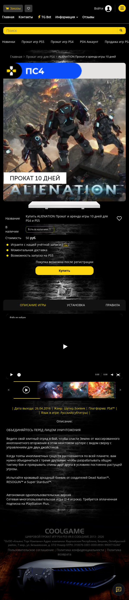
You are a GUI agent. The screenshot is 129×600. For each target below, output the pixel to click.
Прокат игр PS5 (33, 42)
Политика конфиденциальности (80, 550)
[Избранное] (28, 8)
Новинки (8, 42)
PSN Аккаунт (89, 42)
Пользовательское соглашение (31, 550)
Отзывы (88, 17)
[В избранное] (119, 218)
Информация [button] (66, 17)
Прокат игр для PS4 (40, 57)
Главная (8, 17)
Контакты (26, 17)
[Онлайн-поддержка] (119, 590)
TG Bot (44, 17)
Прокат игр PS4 (62, 42)
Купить (64, 270)
